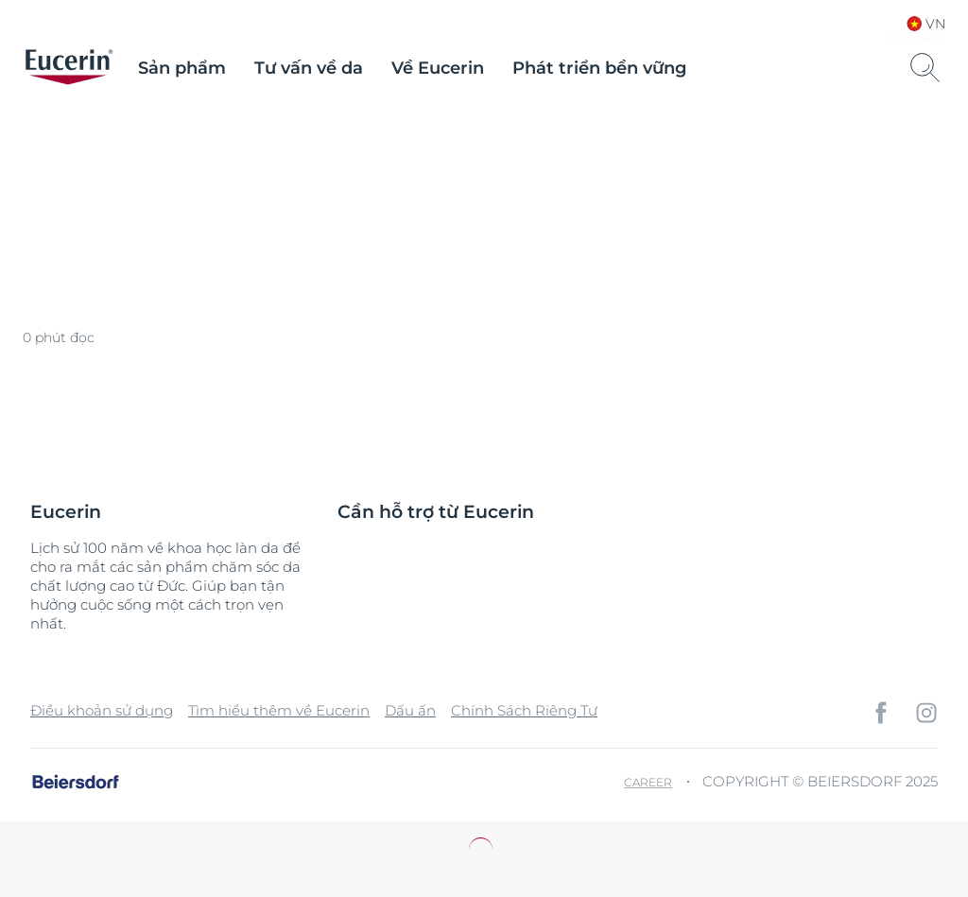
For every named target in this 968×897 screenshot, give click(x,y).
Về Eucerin (437, 68)
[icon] (881, 712)
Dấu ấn (410, 710)
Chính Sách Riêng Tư (524, 710)
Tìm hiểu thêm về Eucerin (279, 710)
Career (648, 782)
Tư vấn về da (308, 68)
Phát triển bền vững (599, 68)
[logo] (69, 68)
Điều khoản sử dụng (101, 710)
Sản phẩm (182, 68)
